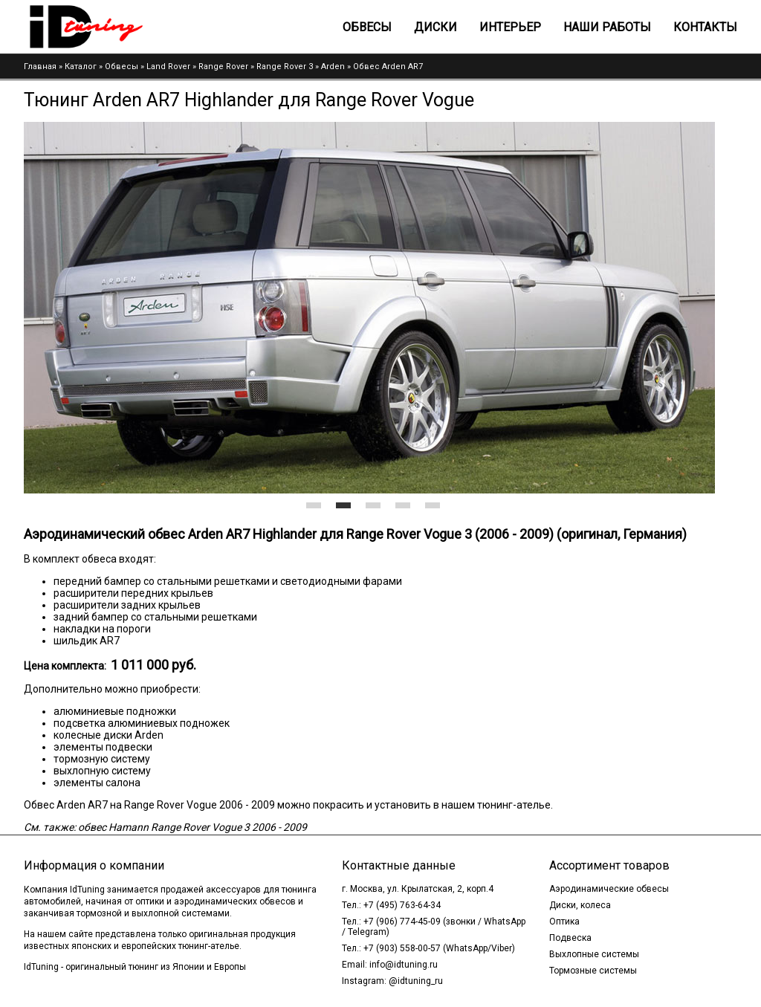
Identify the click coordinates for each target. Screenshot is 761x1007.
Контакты (705, 27)
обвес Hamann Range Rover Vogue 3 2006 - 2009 (192, 827)
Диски (435, 27)
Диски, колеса (580, 905)
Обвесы (367, 27)
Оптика (564, 921)
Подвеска (570, 938)
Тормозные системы (593, 970)
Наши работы (607, 27)
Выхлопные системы (594, 954)
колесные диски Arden (108, 735)
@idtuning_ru (416, 981)
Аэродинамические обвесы (609, 889)
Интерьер (510, 27)
